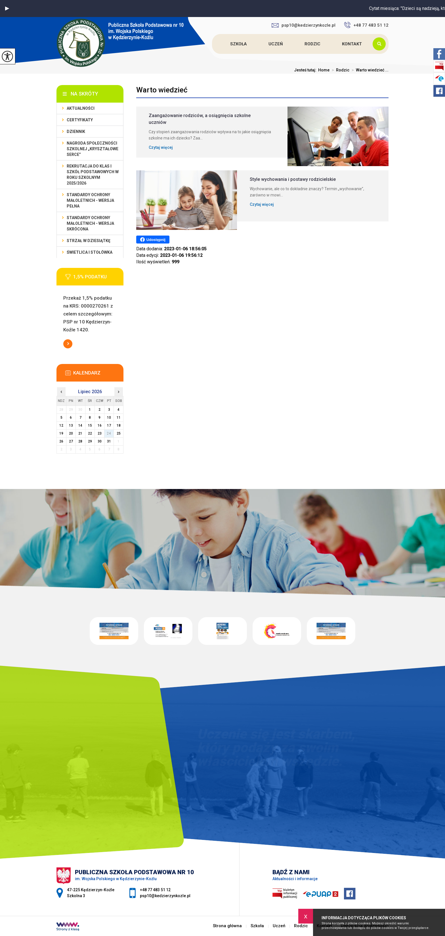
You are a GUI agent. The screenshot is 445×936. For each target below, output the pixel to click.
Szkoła (238, 43)
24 (109, 433)
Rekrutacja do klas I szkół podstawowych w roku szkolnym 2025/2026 (93, 174)
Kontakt (352, 43)
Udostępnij (152, 239)
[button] (7, 8)
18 (119, 425)
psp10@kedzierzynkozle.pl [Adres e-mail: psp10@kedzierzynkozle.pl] (165, 895)
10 (109, 418)
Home (323, 70)
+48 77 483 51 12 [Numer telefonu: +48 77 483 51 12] (155, 890)
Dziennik (76, 131)
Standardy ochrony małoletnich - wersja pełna (90, 200)
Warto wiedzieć (162, 90)
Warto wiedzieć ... (369, 70)
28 (80, 441)
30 (100, 441)
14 (80, 425)
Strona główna (213, 44)
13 (71, 425)
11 (119, 418)
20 (71, 433)
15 (90, 425)
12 (61, 425)
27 (71, 441)
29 (90, 441)
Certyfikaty (80, 120)
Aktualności (81, 108)
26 (61, 441)
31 (109, 441)
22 (90, 433)
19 (61, 433)
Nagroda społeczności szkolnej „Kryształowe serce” (92, 149)
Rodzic (312, 43)
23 (100, 433)
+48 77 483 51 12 (366, 25)
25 (119, 433)
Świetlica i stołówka (89, 252)
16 (100, 425)
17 (109, 425)
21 (80, 433)
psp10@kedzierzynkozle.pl (303, 25)
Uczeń (275, 43)
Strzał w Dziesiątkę (88, 240)
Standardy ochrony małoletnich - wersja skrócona (90, 223)
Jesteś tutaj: (306, 70)
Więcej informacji (67, 343)
